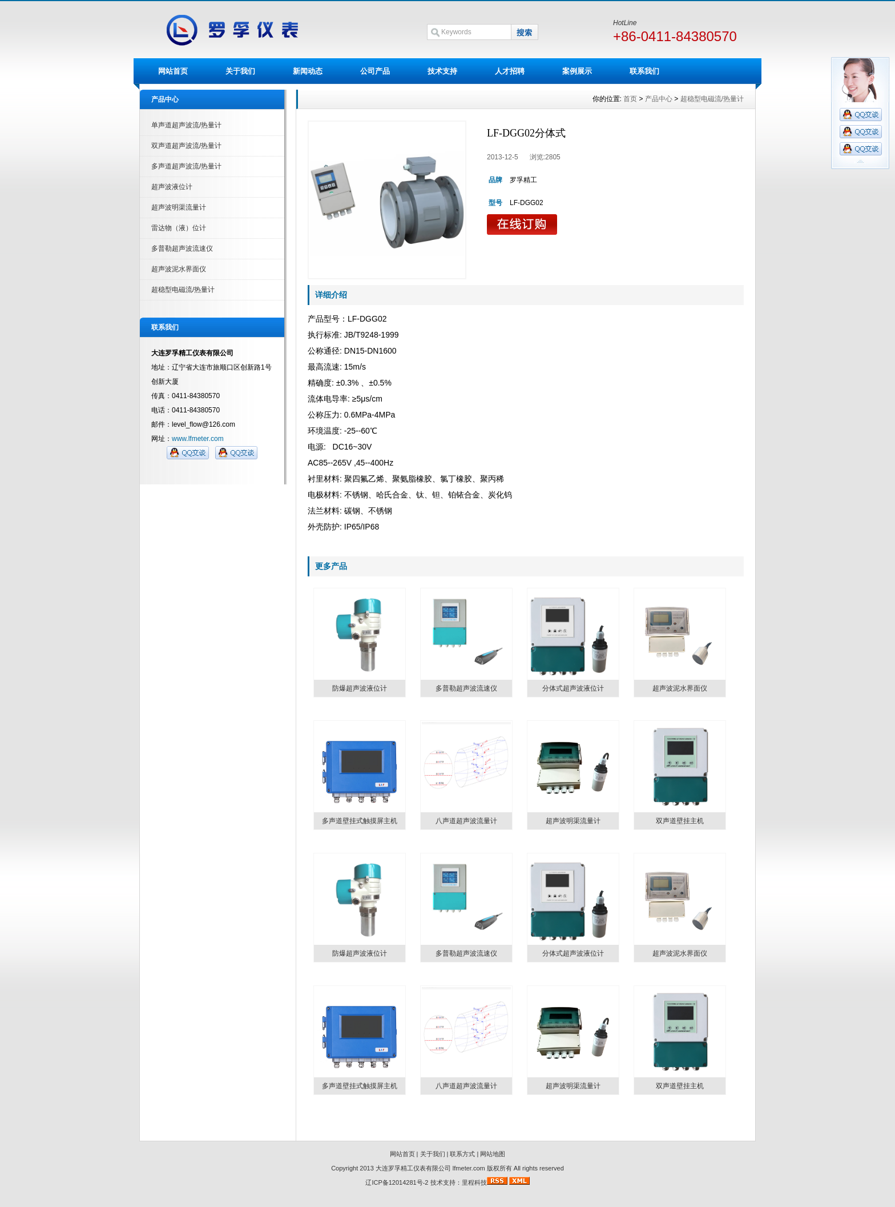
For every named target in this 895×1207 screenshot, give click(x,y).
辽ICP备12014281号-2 (396, 1182)
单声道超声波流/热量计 (186, 125)
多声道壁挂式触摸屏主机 (359, 821)
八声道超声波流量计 (466, 821)
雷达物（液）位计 (178, 228)
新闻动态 (307, 71)
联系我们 (644, 71)
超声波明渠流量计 (178, 207)
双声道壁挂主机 (680, 821)
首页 (630, 99)
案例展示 (577, 71)
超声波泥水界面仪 (178, 269)
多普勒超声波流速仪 (182, 248)
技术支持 (442, 71)
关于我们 (240, 71)
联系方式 (462, 1153)
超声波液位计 (171, 187)
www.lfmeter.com (198, 439)
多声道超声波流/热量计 (186, 166)
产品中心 (658, 99)
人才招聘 (510, 71)
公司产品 (375, 71)
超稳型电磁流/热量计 (183, 290)
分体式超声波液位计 (573, 688)
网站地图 (492, 1153)
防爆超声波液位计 (359, 688)
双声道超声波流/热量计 (186, 146)
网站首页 (173, 71)
